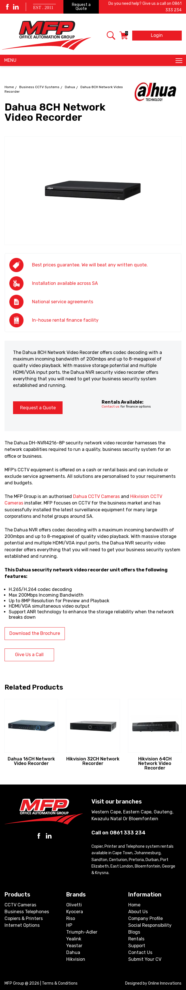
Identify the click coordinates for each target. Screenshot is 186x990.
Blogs (134, 932)
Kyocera (74, 911)
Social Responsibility (150, 925)
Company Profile (145, 918)
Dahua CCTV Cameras (96, 496)
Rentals (136, 939)
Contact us (110, 406)
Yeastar (74, 945)
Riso (70, 918)
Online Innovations (164, 983)
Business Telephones (27, 911)
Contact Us (140, 952)
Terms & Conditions (60, 983)
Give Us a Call (29, 654)
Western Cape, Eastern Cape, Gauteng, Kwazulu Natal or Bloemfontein (132, 815)
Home (9, 87)
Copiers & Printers (24, 918)
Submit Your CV (144, 959)
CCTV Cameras (20, 905)
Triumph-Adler (81, 932)
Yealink (73, 939)
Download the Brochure (34, 633)
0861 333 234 (128, 833)
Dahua (70, 87)
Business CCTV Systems (39, 87)
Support (136, 945)
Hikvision (75, 959)
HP (69, 925)
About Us (138, 911)
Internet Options (22, 925)
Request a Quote (81, 6)
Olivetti (74, 905)
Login (157, 35)
